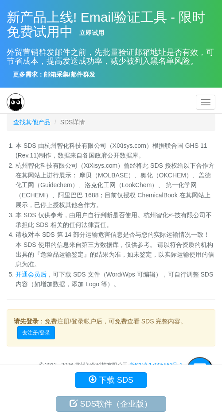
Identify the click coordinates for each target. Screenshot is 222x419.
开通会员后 (31, 274)
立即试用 (91, 32)
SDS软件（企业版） (111, 403)
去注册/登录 (36, 333)
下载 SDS (111, 379)
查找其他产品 (32, 122)
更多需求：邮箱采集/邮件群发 (54, 74)
